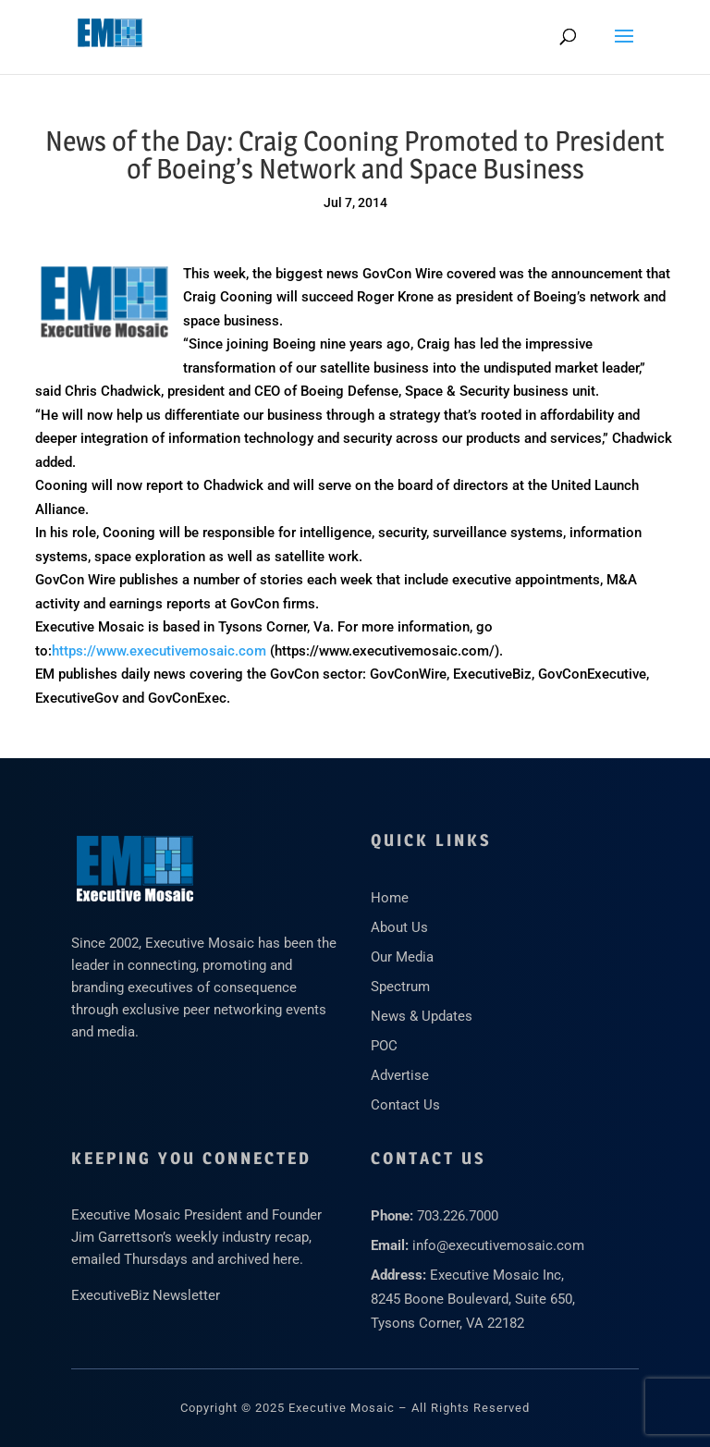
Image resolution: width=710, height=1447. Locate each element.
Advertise (400, 1075)
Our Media (402, 957)
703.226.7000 (457, 1216)
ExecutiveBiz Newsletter (145, 1295)
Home (390, 897)
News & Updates (421, 1016)
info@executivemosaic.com (498, 1245)
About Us (399, 927)
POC (384, 1045)
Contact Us (405, 1105)
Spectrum (400, 986)
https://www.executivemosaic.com (159, 651)
